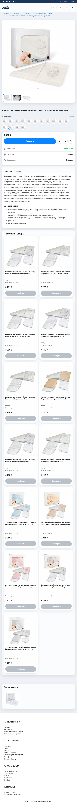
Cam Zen (7, 780)
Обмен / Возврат (10, 753)
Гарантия (7, 748)
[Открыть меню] (72, 7)
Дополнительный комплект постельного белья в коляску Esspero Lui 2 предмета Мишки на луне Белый (20, 649)
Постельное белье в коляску (42, 13)
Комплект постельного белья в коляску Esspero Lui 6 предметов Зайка (55, 335)
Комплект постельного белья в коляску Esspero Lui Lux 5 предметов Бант (20, 335)
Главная (6, 13)
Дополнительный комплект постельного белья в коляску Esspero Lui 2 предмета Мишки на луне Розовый (20, 586)
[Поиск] (53, 7)
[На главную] (5, 7)
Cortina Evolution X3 (10, 771)
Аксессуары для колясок (21, 13)
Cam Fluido (7, 776)
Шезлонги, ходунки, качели (13, 732)
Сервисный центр (10, 759)
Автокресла (8, 729)
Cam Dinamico (8, 773)
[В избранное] (59, 141)
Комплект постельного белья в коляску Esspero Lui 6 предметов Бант (55, 460)
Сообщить (20, 293)
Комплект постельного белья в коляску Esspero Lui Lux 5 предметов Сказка (55, 272)
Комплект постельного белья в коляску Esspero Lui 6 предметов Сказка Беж (55, 398)
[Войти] (60, 7)
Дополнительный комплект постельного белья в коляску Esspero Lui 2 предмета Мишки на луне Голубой (20, 523)
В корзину (30, 141)
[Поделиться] (70, 141)
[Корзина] (66, 7)
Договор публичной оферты (14, 755)
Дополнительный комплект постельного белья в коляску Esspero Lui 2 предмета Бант (56, 523)
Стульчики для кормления (13, 734)
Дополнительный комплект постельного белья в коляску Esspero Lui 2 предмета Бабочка (56, 586)
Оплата (6, 750)
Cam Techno (8, 778)
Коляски (7, 727)
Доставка (7, 746)
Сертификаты (8, 757)
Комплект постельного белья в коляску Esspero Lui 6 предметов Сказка (20, 398)
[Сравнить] (65, 141)
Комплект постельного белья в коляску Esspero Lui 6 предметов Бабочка (20, 272)
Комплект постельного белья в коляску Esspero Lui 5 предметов (29, 16)
